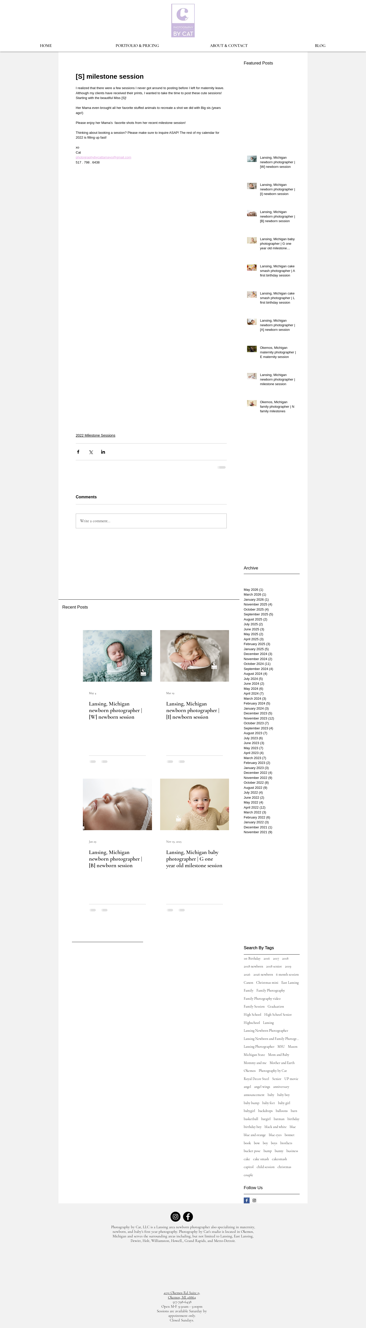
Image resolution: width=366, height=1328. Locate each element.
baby (271, 1095)
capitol (249, 1167)
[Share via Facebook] (78, 451)
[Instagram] (175, 1217)
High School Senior (278, 1014)
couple (248, 1175)
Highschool (252, 1023)
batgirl (266, 1119)
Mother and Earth (282, 1063)
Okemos (250, 1071)
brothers (286, 1143)
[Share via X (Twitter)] (90, 451)
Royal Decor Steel (256, 1079)
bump (268, 1151)
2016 (267, 958)
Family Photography (270, 990)
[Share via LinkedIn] (103, 451)
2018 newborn (253, 966)
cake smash (261, 1159)
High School (252, 1014)
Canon (248, 982)
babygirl (249, 1111)
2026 (247, 974)
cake (247, 1159)
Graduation (276, 1006)
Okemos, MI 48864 (182, 1297)
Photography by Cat (273, 1071)
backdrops (265, 1111)
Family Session (254, 1006)
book (247, 1143)
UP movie (291, 1079)
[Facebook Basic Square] (247, 1200)
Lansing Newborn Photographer (266, 1030)
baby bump (251, 1103)
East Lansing (290, 982)
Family (248, 990)
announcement (254, 1095)
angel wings (262, 1087)
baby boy (283, 1095)
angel (247, 1087)
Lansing (268, 1023)
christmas (284, 1167)
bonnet (290, 1135)
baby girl (284, 1103)
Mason (292, 1046)
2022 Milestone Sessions (95, 435)
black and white (276, 1127)
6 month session (287, 974)
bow (257, 1143)
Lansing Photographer (259, 1046)
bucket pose (252, 1151)
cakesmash (279, 1159)
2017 (276, 958)
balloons (282, 1111)
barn (294, 1111)
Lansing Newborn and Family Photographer (272, 1039)
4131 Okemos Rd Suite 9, (182, 1292)
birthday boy (253, 1127)
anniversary (281, 1087)
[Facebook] (188, 1217)
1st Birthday (252, 958)
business (292, 1151)
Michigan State (254, 1055)
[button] (137, 46)
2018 (285, 958)
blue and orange (255, 1135)
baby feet (268, 1103)
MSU (281, 1046)
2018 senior (274, 966)
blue (293, 1127)
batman (279, 1119)
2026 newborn (263, 974)
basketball (251, 1119)
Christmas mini (267, 982)
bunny (279, 1151)
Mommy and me (255, 1063)
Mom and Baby (278, 1055)
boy (265, 1143)
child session (265, 1167)
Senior (276, 1079)
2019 (288, 966)
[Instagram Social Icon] (254, 1200)
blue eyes (275, 1135)
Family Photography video (262, 998)
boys (274, 1143)
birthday (293, 1119)
